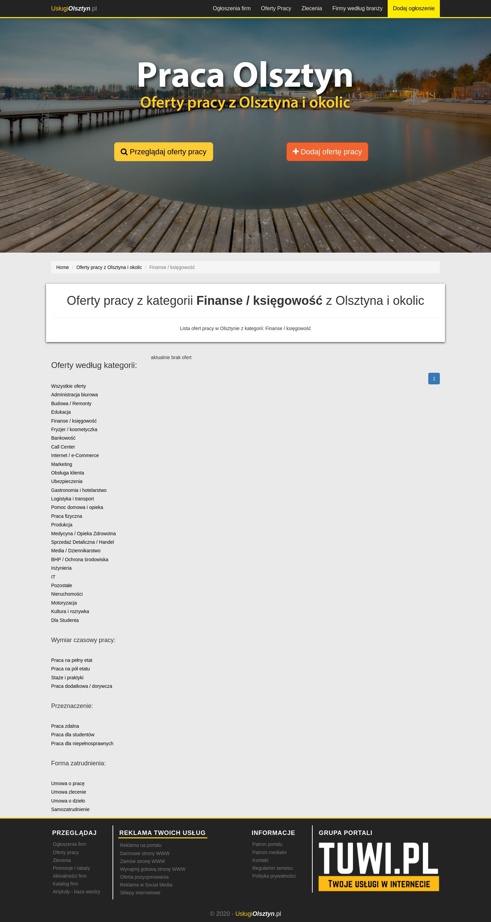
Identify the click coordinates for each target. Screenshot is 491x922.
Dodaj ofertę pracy (327, 151)
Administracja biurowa (74, 394)
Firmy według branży (357, 8)
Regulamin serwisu (272, 868)
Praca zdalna (65, 726)
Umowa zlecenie (68, 792)
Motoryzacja (64, 603)
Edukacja (61, 412)
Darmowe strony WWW (144, 853)
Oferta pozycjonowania (144, 877)
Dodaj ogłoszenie (414, 8)
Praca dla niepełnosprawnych (82, 743)
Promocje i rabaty (71, 868)
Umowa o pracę (68, 783)
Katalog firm (65, 883)
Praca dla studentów (72, 734)
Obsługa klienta (67, 473)
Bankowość (63, 438)
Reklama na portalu (140, 845)
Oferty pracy (66, 852)
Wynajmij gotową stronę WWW (152, 869)
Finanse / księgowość (74, 421)
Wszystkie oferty (68, 386)
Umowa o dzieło (68, 801)
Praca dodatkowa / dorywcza (81, 686)
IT (53, 577)
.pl (74, 8)
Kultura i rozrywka (70, 611)
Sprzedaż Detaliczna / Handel (82, 542)
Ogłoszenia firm (232, 8)
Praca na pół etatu (70, 668)
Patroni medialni (269, 852)
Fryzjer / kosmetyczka (74, 429)
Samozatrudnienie (70, 809)
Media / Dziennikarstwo (76, 550)
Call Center (63, 447)
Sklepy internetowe (140, 892)
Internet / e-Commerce (75, 455)
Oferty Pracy (276, 8)
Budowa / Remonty (71, 403)
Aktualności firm (70, 876)
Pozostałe (61, 585)
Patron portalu (267, 844)
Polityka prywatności (274, 876)
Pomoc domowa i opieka (77, 507)
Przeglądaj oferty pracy (163, 151)
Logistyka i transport (72, 498)
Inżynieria (61, 568)
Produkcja (61, 524)
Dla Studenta (65, 620)
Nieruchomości (67, 594)
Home (62, 267)
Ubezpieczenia (67, 481)
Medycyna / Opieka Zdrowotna (83, 533)
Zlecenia (311, 8)
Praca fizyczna (66, 516)
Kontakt (260, 860)
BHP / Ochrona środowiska (79, 559)
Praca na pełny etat (71, 660)
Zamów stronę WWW (142, 861)
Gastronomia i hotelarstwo (79, 490)
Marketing (61, 464)
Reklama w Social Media (146, 885)
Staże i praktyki (67, 677)
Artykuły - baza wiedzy (76, 891)
